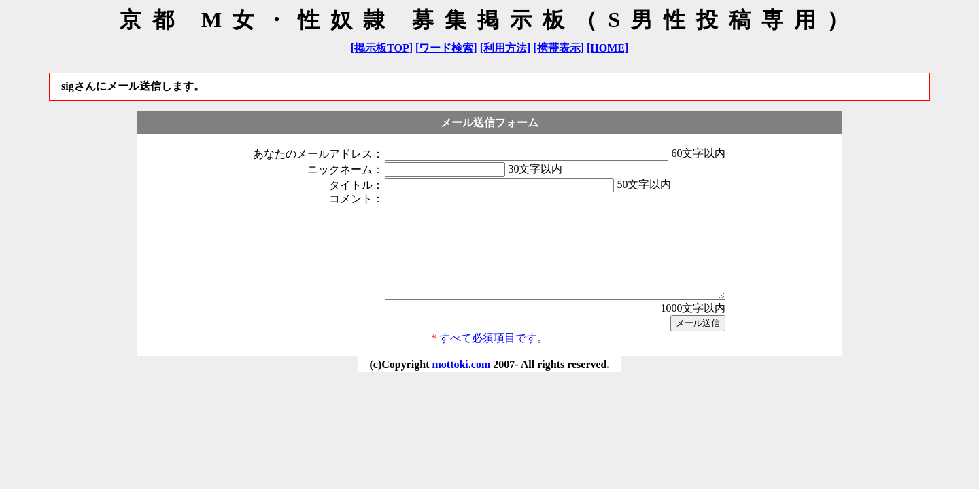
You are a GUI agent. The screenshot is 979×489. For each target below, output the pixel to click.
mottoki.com (461, 385)
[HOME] (607, 48)
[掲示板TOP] (382, 48)
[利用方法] (505, 48)
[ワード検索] (446, 48)
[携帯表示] (558, 48)
